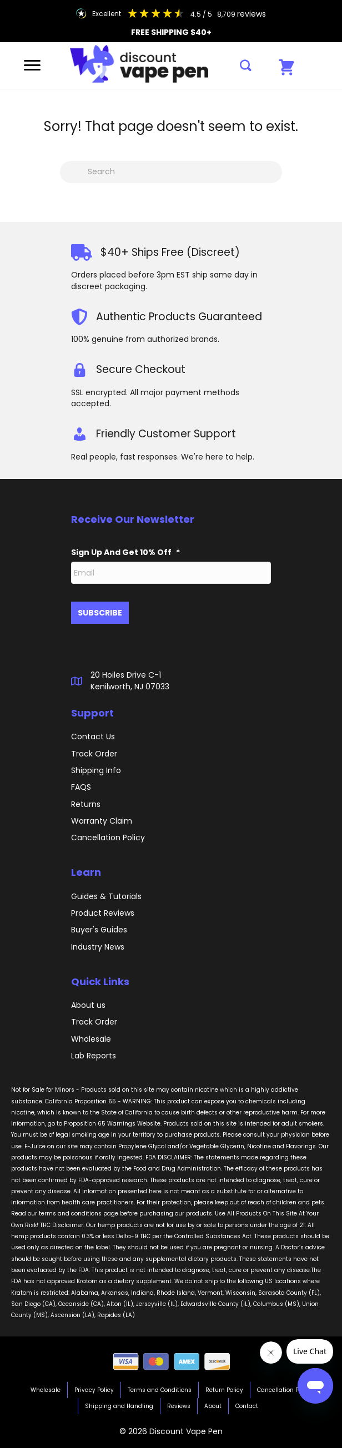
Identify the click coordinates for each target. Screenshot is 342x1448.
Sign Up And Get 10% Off (125, 552)
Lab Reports (93, 1055)
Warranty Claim (101, 820)
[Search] (171, 172)
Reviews (178, 1406)
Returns (85, 804)
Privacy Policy (94, 1390)
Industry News (97, 946)
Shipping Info (96, 770)
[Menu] (32, 65)
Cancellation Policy (284, 1390)
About (213, 1406)
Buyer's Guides (99, 929)
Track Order (94, 1021)
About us (88, 1005)
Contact (246, 1406)
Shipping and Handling (119, 1406)
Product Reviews (102, 913)
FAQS (81, 787)
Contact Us (93, 736)
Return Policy (224, 1390)
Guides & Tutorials (106, 896)
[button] (246, 65)
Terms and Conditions (160, 1390)
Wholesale (91, 1039)
